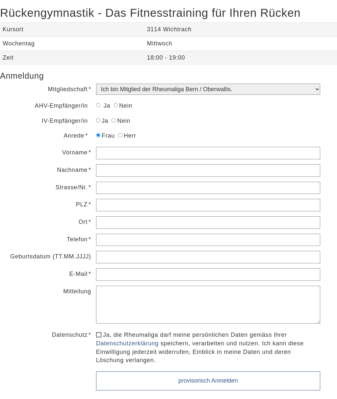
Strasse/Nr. (72, 187)
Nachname (72, 170)
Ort (83, 222)
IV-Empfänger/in (65, 121)
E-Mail (78, 274)
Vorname (75, 152)
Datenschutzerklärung (127, 343)
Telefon (77, 239)
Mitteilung (77, 291)
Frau (105, 135)
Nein (123, 105)
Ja (103, 105)
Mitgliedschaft (68, 89)
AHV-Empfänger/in (61, 105)
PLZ (82, 204)
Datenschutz (70, 335)
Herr (127, 135)
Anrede (74, 135)
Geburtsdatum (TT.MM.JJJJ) (50, 256)
